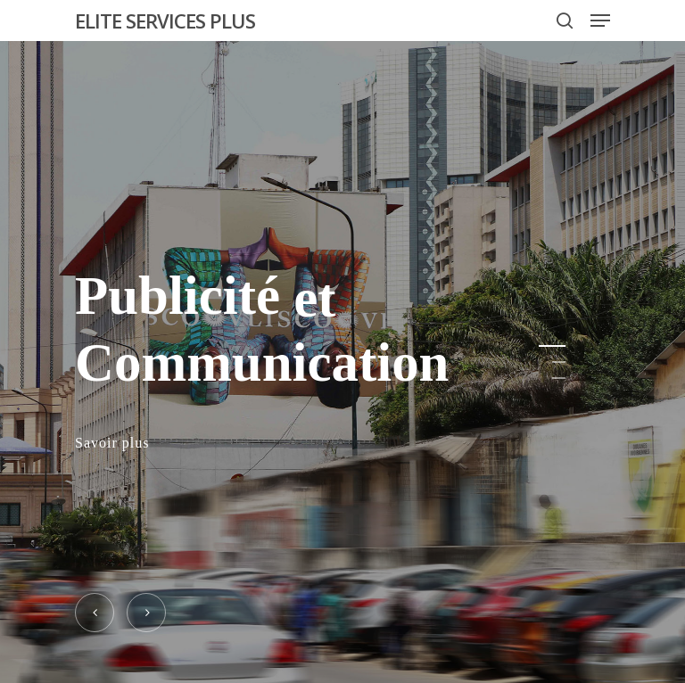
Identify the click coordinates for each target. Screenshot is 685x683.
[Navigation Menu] (600, 20)
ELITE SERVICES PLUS (165, 20)
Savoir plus (112, 443)
